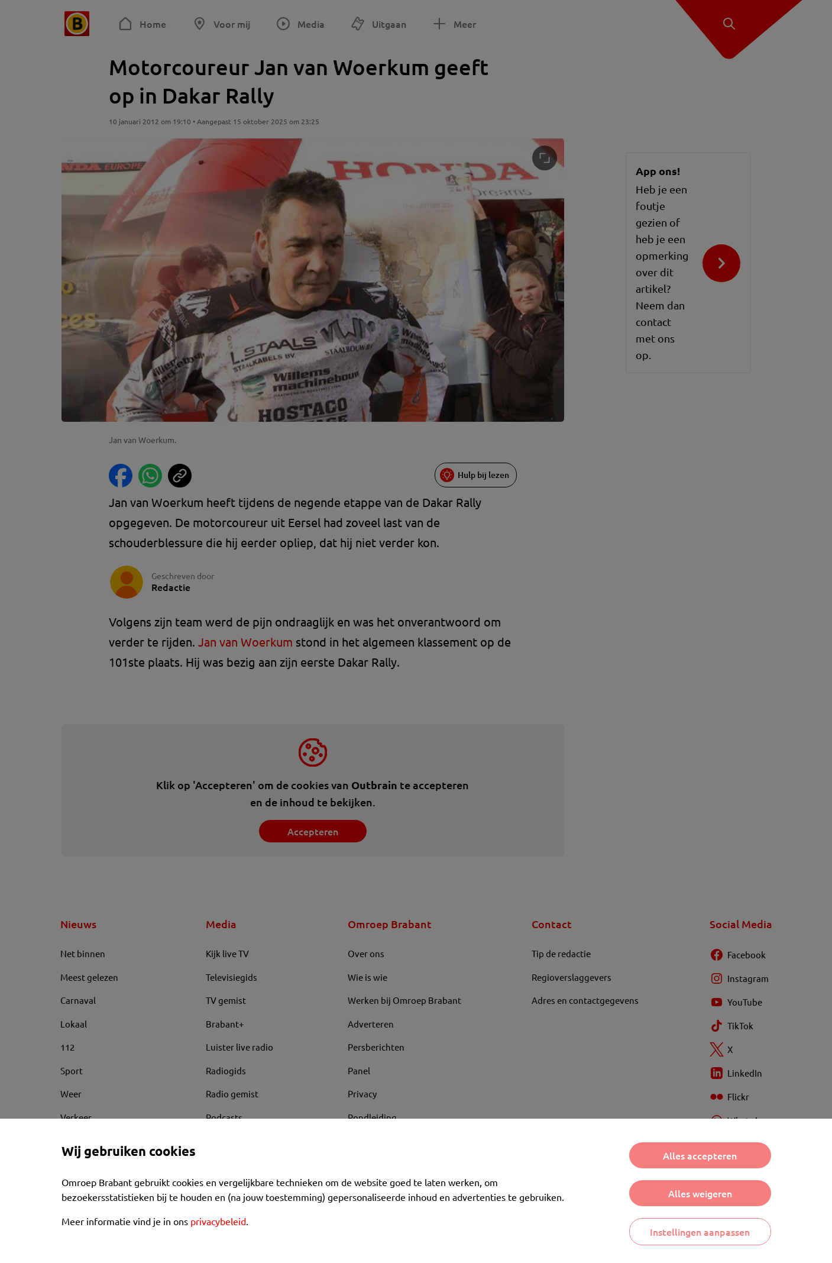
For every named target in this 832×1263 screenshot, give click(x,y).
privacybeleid (218, 1221)
